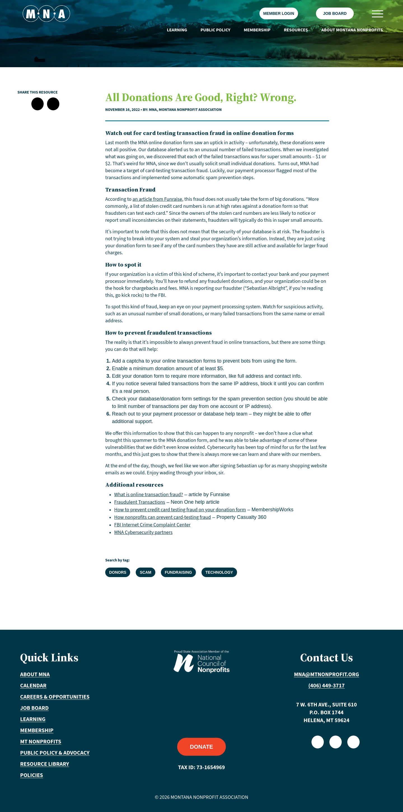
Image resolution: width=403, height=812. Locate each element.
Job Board (334, 13)
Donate (201, 747)
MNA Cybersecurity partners (143, 532)
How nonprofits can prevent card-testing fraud (162, 517)
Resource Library (44, 764)
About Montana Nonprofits (352, 30)
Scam (145, 572)
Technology (219, 572)
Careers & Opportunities (55, 697)
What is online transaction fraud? (148, 494)
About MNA (35, 674)
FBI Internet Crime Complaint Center (152, 524)
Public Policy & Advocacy (55, 753)
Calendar (33, 686)
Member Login (278, 13)
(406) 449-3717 (326, 686)
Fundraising (178, 572)
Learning (177, 30)
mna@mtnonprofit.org (326, 674)
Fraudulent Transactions (139, 502)
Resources (296, 30)
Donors (117, 572)
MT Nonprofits (40, 742)
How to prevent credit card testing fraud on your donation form (180, 509)
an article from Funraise (157, 199)
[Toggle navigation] (377, 13)
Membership (257, 30)
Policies (31, 775)
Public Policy (216, 30)
